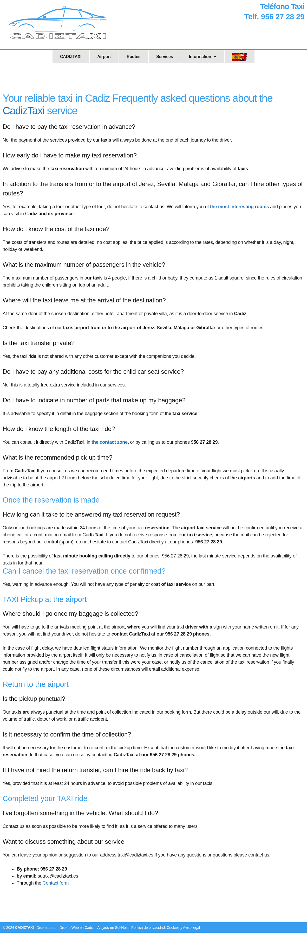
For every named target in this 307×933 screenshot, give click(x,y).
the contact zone (110, 442)
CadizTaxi (23, 111)
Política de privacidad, (149, 928)
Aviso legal (191, 928)
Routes (133, 57)
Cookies (173, 928)
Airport (104, 57)
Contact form (56, 883)
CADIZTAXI (70, 57)
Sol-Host (121, 928)
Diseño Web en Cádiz (77, 928)
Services (164, 57)
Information (202, 57)
